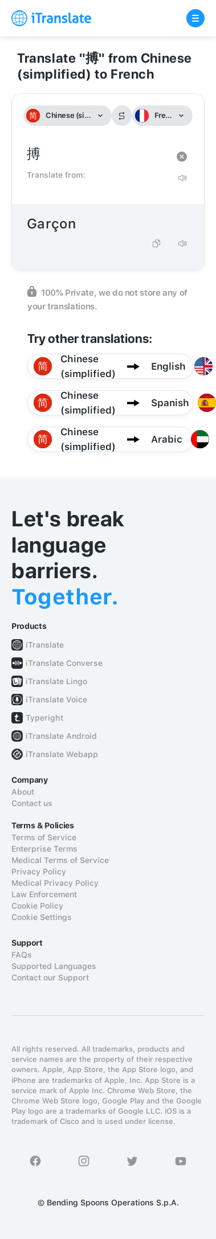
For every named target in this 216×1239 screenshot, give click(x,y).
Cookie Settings (41, 917)
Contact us (31, 803)
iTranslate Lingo (56, 681)
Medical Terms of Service (60, 860)
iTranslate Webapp (62, 754)
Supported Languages (53, 966)
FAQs (21, 954)
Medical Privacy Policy (55, 883)
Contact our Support (50, 977)
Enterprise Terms (44, 848)
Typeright (44, 717)
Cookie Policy (37, 905)
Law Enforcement (44, 894)
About (22, 791)
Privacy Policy (38, 871)
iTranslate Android (61, 736)
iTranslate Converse (64, 663)
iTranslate (45, 644)
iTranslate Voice (56, 699)
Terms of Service (43, 837)
